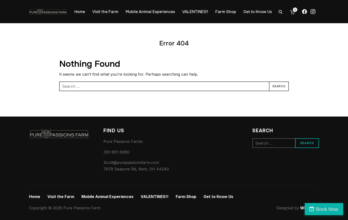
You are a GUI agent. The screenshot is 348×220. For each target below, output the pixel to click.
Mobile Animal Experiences (150, 11)
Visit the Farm (105, 11)
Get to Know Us (257, 11)
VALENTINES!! (195, 11)
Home (79, 11)
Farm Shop (225, 11)
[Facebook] (304, 11)
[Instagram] (313, 11)
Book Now (327, 209)
